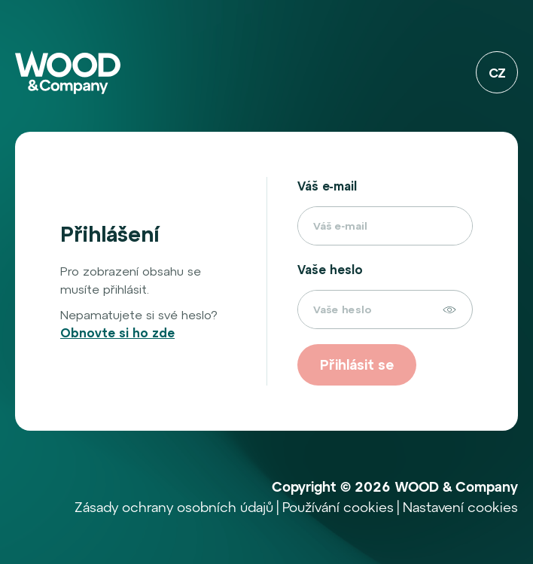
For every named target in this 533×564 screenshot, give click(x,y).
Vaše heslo (330, 269)
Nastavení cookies (460, 508)
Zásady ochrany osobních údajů (174, 508)
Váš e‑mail (327, 186)
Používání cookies (338, 508)
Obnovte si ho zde (117, 333)
